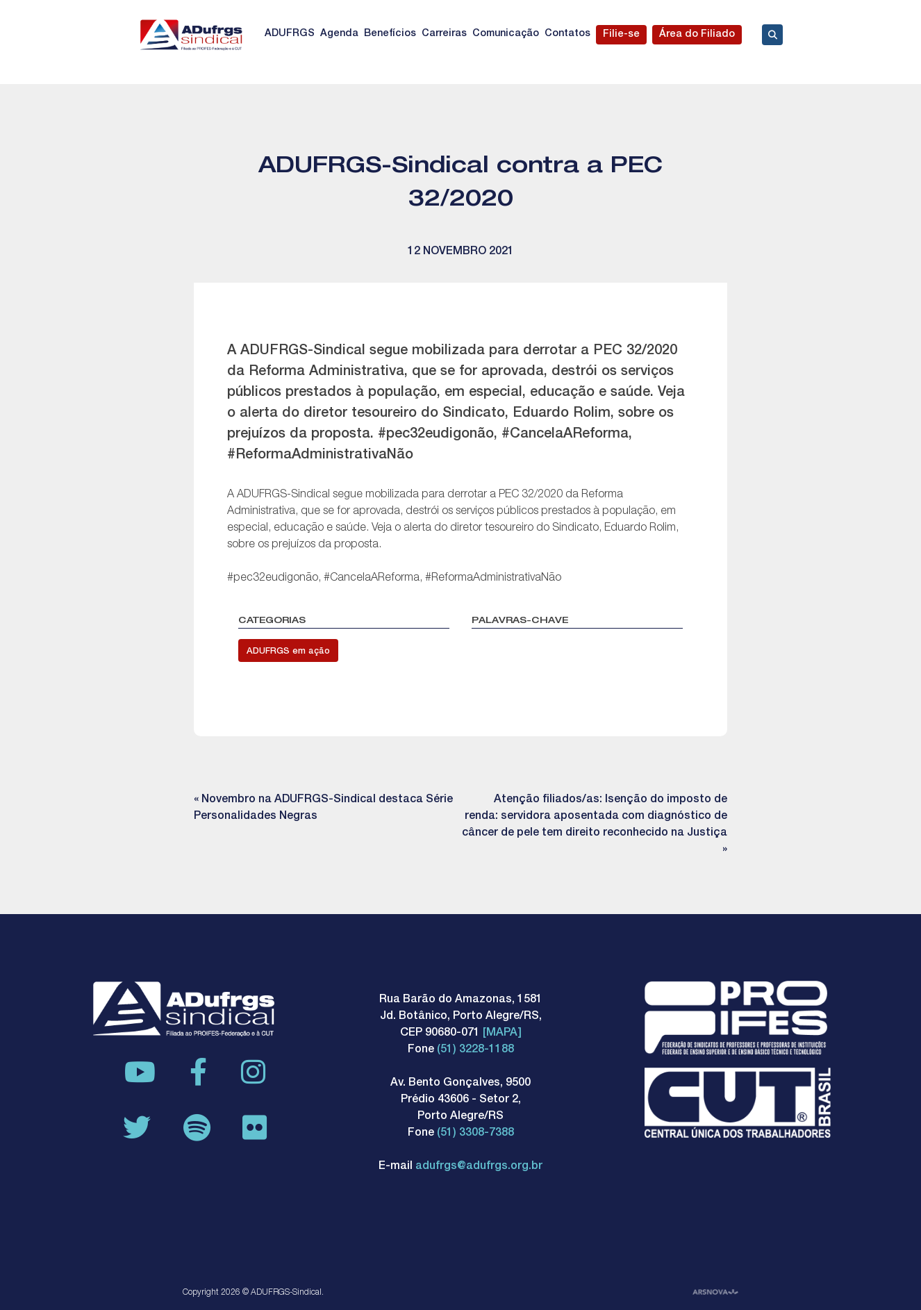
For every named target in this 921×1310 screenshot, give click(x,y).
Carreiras (444, 34)
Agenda (339, 34)
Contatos (567, 34)
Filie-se (621, 35)
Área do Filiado (697, 35)
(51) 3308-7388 (475, 1133)
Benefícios (390, 34)
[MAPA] (502, 1033)
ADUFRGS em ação (288, 651)
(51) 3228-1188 (475, 1050)
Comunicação (505, 34)
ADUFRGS (290, 34)
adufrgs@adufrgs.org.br (478, 1166)
